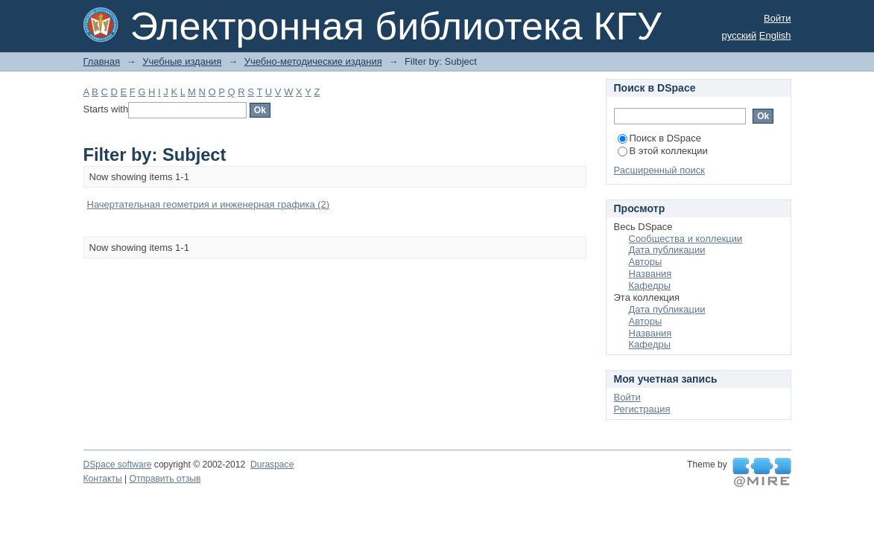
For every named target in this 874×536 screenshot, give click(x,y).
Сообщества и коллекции (686, 238)
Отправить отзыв (165, 478)
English (775, 35)
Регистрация (642, 409)
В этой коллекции (663, 150)
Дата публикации (667, 249)
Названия (650, 273)
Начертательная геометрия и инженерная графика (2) (208, 204)
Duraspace (272, 464)
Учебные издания (181, 61)
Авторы (645, 261)
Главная (101, 61)
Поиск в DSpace (659, 138)
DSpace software (117, 464)
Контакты (102, 478)
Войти (777, 18)
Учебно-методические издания (313, 61)
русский (739, 35)
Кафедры (650, 285)
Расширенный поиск (659, 170)
